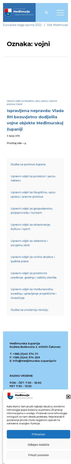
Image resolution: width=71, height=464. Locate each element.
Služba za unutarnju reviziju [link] (29, 310)
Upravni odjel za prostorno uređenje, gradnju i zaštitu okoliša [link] (33, 275)
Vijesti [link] (19, 104)
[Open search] (46, 12)
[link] (19, 12)
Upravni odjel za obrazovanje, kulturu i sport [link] (31, 227)
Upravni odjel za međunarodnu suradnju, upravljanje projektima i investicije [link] (33, 294)
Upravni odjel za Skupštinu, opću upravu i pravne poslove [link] (33, 194)
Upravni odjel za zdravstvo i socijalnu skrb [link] (29, 243)
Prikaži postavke (38, 455)
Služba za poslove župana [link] (28, 164)
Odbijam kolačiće (38, 445)
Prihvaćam (38, 434)
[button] (68, 397)
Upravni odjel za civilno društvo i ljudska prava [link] (33, 259)
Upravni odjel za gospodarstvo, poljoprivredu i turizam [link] (32, 211)
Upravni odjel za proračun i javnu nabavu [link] (33, 178)
